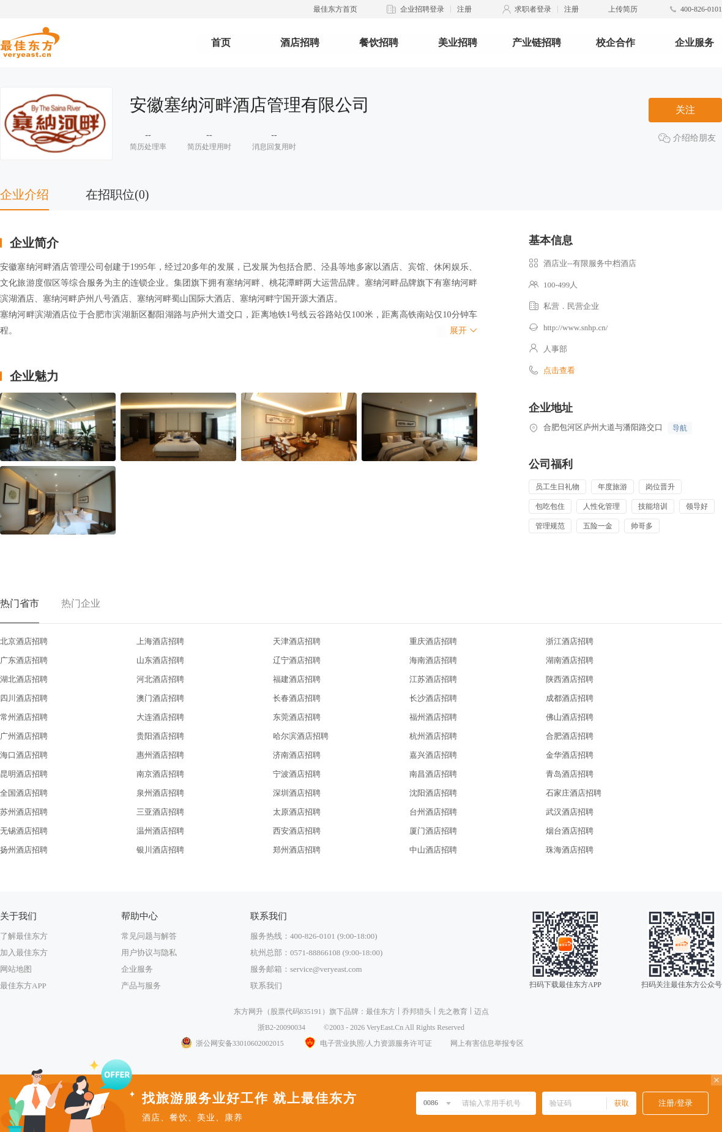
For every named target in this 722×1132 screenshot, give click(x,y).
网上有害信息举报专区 (487, 1043)
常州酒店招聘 (24, 717)
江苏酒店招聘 (433, 679)
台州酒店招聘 (433, 811)
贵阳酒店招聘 (160, 736)
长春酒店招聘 (297, 698)
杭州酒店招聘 (433, 736)
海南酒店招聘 (433, 660)
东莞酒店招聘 (297, 717)
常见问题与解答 (149, 936)
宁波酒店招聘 (297, 774)
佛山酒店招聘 (570, 717)
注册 (464, 9)
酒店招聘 (299, 42)
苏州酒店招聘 (24, 811)
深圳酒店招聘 (297, 792)
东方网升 (248, 1011)
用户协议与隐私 (149, 952)
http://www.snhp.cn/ (575, 327)
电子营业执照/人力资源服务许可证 (367, 1043)
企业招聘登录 (422, 9)
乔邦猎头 (416, 1011)
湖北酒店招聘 (24, 679)
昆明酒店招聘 (24, 774)
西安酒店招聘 (297, 830)
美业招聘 (457, 42)
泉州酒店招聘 (160, 792)
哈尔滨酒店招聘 (301, 736)
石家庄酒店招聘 (573, 792)
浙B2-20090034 (281, 1027)
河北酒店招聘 (160, 679)
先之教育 (452, 1011)
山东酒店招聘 (160, 660)
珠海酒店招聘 (570, 849)
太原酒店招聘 (297, 811)
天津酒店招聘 (297, 641)
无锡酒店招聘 (24, 830)
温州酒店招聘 (160, 830)
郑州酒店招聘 (297, 849)
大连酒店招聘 (160, 717)
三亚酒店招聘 (160, 811)
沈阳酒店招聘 (433, 792)
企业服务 (694, 42)
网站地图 (16, 969)
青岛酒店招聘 (570, 774)
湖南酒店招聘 (570, 660)
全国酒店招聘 (24, 792)
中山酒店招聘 (433, 849)
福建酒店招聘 (297, 679)
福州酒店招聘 (433, 717)
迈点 (481, 1011)
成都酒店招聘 (570, 698)
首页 (221, 42)
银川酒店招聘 (160, 849)
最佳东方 (380, 1011)
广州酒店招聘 (24, 736)
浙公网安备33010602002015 (232, 1043)
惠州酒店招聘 (160, 755)
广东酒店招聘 (24, 660)
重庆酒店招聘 (433, 641)
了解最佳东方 (24, 936)
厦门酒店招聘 (433, 830)
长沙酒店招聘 (433, 698)
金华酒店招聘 (570, 755)
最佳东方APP (23, 985)
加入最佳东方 (24, 952)
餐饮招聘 (378, 42)
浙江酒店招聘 (570, 641)
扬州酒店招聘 (24, 849)
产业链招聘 (536, 42)
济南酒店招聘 (297, 755)
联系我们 (266, 985)
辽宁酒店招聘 (297, 660)
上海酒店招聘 (160, 641)
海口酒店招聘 (24, 755)
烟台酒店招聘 (570, 830)
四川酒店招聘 (24, 698)
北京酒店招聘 (24, 641)
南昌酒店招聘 (433, 774)
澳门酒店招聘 (160, 698)
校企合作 (615, 42)
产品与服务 (141, 985)
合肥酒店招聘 (570, 736)
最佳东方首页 (335, 9)
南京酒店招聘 (160, 774)
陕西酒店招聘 (570, 679)
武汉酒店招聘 (570, 811)
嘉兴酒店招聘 (433, 755)
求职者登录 (533, 9)
